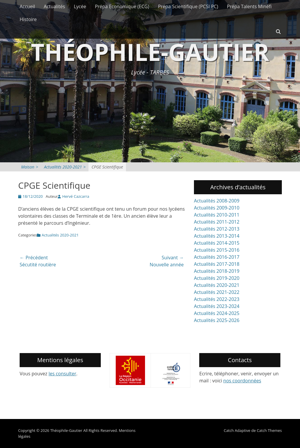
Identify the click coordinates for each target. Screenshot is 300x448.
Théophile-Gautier (150, 52)
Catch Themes (269, 430)
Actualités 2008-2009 (216, 200)
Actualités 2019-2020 (216, 278)
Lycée (80, 6)
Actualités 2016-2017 (216, 257)
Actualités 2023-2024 (216, 306)
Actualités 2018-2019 (216, 271)
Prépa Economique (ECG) (122, 6)
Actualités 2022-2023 (216, 299)
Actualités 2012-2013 (216, 229)
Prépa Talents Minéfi (249, 6)
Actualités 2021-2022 (216, 292)
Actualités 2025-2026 (216, 320)
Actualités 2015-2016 (216, 250)
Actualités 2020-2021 (65, 167)
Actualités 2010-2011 (216, 215)
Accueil (27, 6)
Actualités (54, 6)
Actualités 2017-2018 (216, 264)
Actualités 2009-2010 (216, 208)
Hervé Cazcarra (75, 196)
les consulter (62, 373)
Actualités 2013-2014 (216, 236)
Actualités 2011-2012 (216, 222)
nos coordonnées (242, 380)
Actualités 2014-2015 (216, 243)
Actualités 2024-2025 (216, 313)
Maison (29, 167)
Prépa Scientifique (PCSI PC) (188, 6)
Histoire (28, 19)
